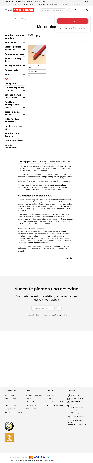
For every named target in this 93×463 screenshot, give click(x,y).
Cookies (28, 398)
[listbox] (37, 75)
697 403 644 (40, 4)
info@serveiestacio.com (24, 1)
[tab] (15, 43)
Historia (7, 402)
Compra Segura (31, 405)
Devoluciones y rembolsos (55, 402)
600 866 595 (40, 1)
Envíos (48, 398)
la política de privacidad (59, 367)
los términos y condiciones (41, 367)
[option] (29, 76)
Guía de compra (31, 409)
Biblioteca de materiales (13, 412)
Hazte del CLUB (75, 4)
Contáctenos (9, 395)
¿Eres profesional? (53, 4)
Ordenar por (77, 42)
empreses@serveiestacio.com (25, 4)
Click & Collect (51, 395)
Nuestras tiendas (10, 398)
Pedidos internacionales (55, 405)
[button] (85, 1)
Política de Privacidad (33, 402)
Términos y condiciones (34, 395)
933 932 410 (9, 1)
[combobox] (53, 10)
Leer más (68, 310)
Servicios (64, 4)
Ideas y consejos (10, 405)
